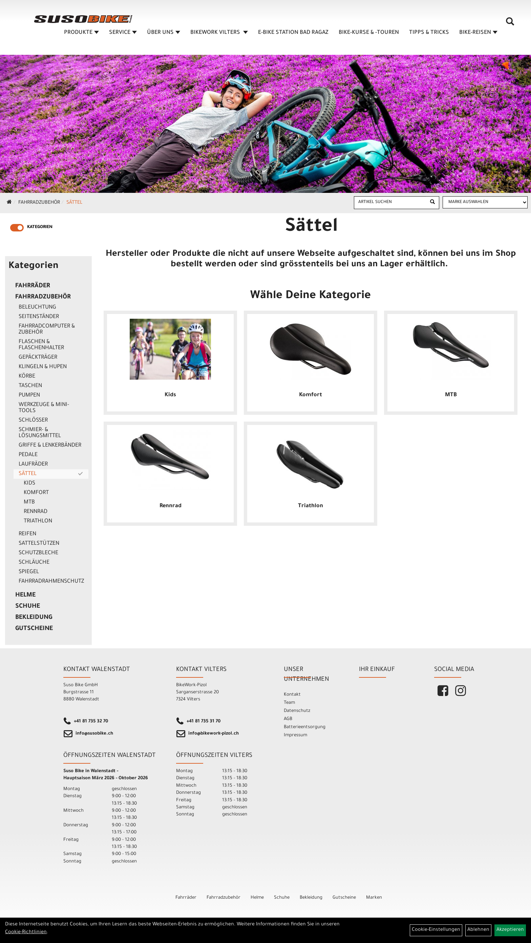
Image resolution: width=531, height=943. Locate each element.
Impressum (295, 735)
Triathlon (38, 521)
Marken (374, 897)
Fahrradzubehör (39, 203)
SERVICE (123, 33)
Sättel (74, 203)
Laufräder (33, 465)
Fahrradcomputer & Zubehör (47, 329)
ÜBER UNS (163, 33)
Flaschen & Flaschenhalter (41, 345)
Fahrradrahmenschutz (51, 582)
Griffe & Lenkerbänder (50, 446)
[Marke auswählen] (485, 202)
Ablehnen (478, 930)
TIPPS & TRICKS (429, 33)
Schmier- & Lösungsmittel (40, 433)
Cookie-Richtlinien (26, 932)
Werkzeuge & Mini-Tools (44, 408)
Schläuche (34, 563)
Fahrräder (32, 286)
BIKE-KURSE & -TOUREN (369, 33)
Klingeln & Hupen (43, 367)
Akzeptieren (510, 930)
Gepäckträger (38, 358)
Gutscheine (34, 629)
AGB (288, 719)
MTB (29, 502)
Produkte (81, 33)
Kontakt (292, 694)
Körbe (27, 377)
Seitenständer (39, 317)
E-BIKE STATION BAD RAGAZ (293, 33)
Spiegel (29, 572)
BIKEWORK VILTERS (219, 33)
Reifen (27, 534)
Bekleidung (33, 617)
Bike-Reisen (478, 33)
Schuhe (27, 606)
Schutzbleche (38, 553)
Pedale (28, 455)
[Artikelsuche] (510, 24)
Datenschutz (297, 711)
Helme (25, 595)
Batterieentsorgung (304, 727)
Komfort (36, 493)
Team (289, 702)
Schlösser (33, 421)
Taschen (30, 386)
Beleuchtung (37, 308)
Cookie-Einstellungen (436, 930)
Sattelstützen (39, 544)
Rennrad (35, 512)
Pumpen (29, 395)
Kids (29, 483)
